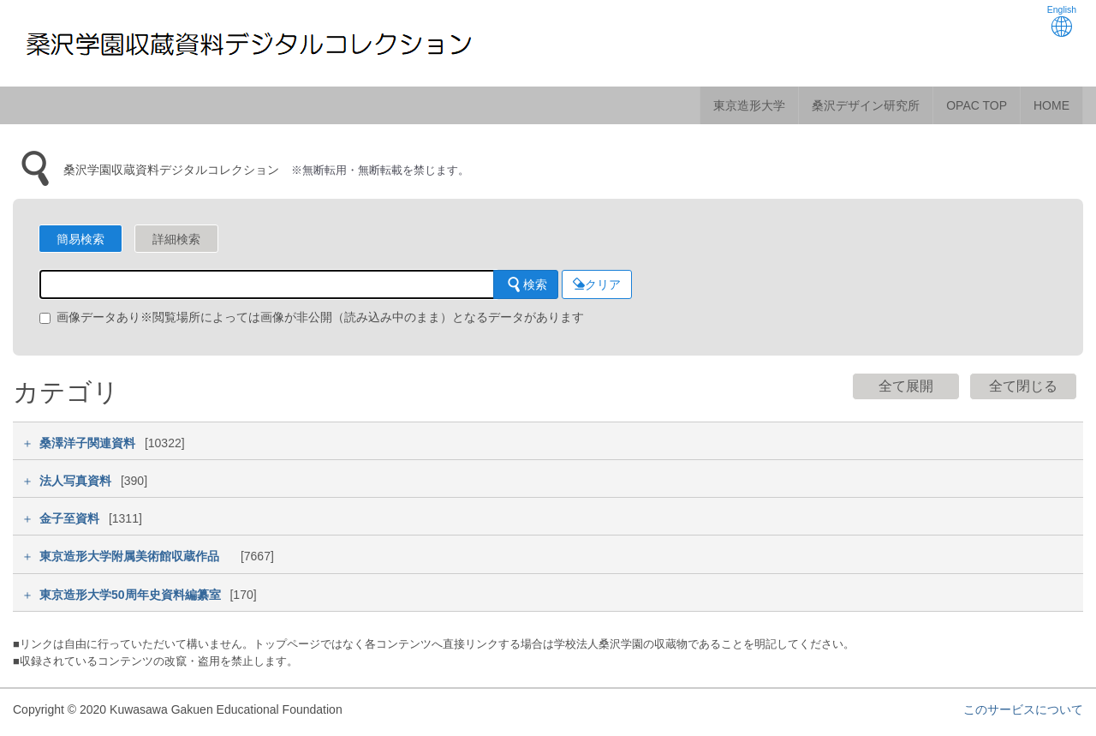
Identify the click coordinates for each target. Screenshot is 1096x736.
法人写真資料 (75, 481)
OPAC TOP (976, 105)
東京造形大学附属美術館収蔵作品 (135, 556)
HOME (1051, 105)
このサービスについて (1023, 709)
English (1061, 21)
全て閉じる (1023, 386)
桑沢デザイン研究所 (866, 105)
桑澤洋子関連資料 (87, 443)
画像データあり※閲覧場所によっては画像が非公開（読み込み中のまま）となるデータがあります (311, 317)
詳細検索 (176, 239)
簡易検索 (80, 239)
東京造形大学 (749, 105)
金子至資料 (69, 518)
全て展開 (906, 386)
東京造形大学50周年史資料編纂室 (130, 594)
